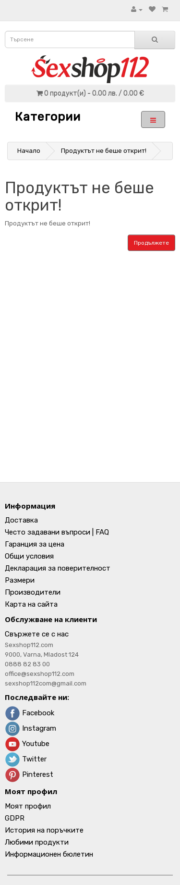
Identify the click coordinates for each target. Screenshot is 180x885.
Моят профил (28, 806)
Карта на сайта (31, 604)
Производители (32, 592)
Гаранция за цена (34, 544)
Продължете (151, 242)
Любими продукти (37, 842)
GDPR (14, 818)
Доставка (21, 520)
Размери (20, 580)
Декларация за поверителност (57, 568)
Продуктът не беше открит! (103, 150)
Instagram (30, 728)
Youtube (27, 743)
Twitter (26, 759)
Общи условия (29, 556)
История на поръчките (44, 830)
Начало (28, 150)
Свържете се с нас (37, 634)
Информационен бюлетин (49, 854)
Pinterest (29, 774)
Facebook (29, 713)
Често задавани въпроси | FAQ (57, 532)
